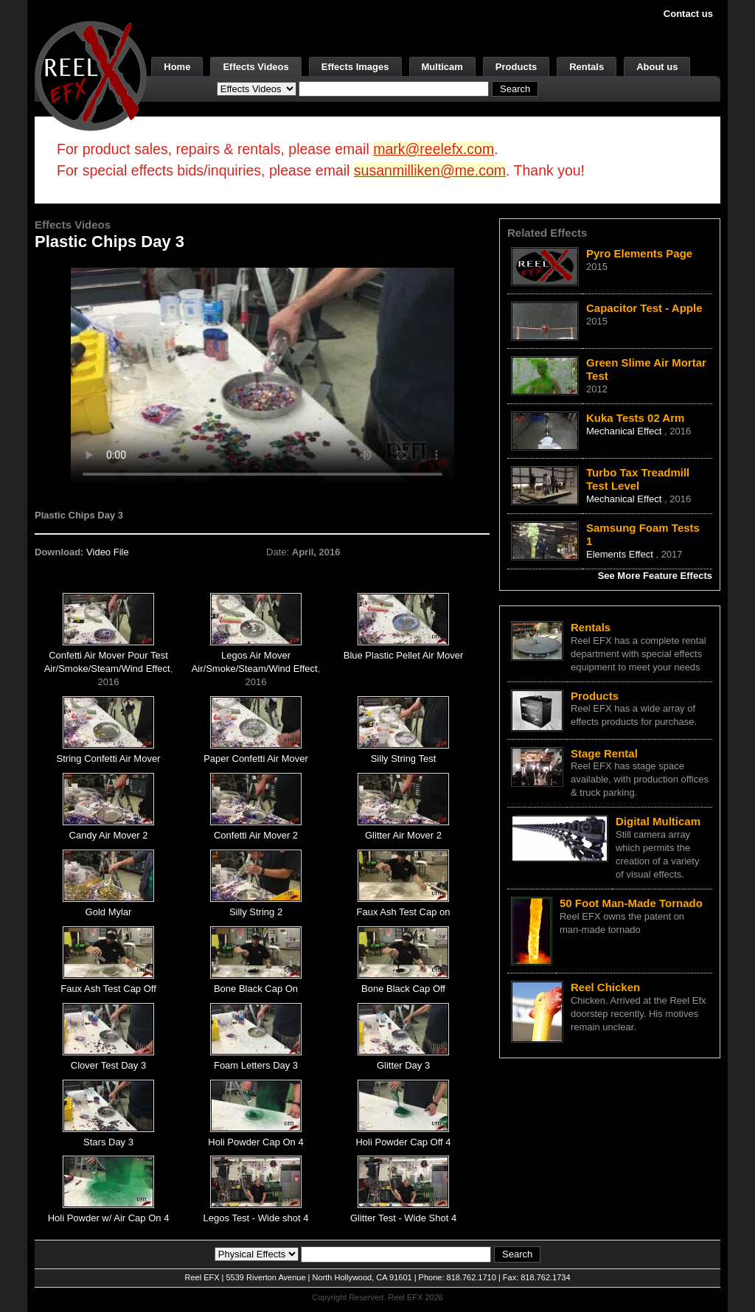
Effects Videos (255, 66)
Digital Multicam (658, 821)
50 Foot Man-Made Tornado (631, 903)
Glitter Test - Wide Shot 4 (403, 1218)
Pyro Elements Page (639, 253)
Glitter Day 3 (403, 1065)
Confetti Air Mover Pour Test (108, 655)
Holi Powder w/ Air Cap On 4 (109, 1218)
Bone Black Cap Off (403, 988)
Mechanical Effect (625, 431)
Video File (107, 552)
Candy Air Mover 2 (108, 835)
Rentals (586, 66)
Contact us (688, 13)
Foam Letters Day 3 (256, 1065)
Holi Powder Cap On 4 (255, 1142)
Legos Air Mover (255, 655)
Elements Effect (620, 554)
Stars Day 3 (108, 1142)
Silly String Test (403, 758)
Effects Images (355, 66)
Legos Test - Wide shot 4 (256, 1218)
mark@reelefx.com (433, 149)
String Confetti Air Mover (109, 758)
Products (516, 66)
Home (177, 66)
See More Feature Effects (655, 575)
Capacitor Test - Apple (644, 308)
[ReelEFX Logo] (91, 74)
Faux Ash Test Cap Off (108, 988)
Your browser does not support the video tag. (262, 375)
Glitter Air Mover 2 (403, 835)
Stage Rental (604, 753)
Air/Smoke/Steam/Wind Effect (107, 668)
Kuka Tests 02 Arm (635, 418)
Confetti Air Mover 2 (256, 835)
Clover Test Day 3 (108, 1065)
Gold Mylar (109, 911)
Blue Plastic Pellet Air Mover (404, 655)
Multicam (442, 66)
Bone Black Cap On (256, 988)
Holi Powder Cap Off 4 (402, 1142)
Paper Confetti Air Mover (255, 758)
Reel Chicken (605, 987)
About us (657, 66)
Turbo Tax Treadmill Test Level (637, 479)
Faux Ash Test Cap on (403, 911)
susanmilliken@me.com (430, 170)
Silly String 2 (255, 911)
